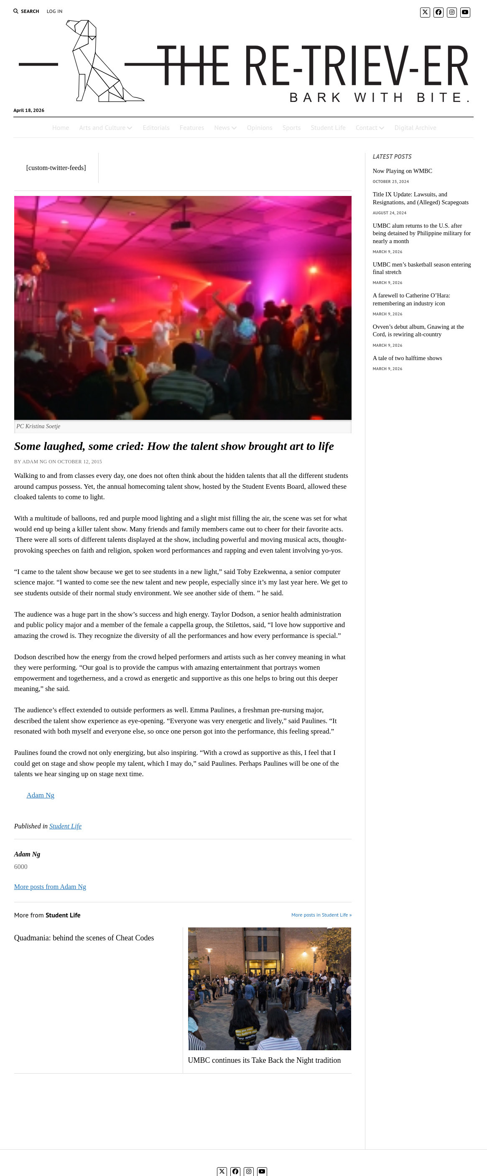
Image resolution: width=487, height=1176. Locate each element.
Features (192, 127)
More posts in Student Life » (321, 915)
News (222, 127)
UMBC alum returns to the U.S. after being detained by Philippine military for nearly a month (422, 233)
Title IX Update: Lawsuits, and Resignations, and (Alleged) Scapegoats (421, 198)
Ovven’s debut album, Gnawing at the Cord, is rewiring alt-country (418, 330)
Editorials (156, 127)
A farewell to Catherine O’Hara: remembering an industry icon (411, 299)
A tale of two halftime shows (407, 358)
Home (60, 127)
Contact (366, 127)
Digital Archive (415, 127)
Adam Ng (40, 795)
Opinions (260, 127)
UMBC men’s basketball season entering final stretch (422, 268)
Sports (292, 127)
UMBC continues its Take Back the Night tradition (264, 1060)
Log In (55, 11)
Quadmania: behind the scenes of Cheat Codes (84, 938)
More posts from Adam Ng (50, 886)
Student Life (328, 127)
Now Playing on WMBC (402, 171)
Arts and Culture (102, 127)
